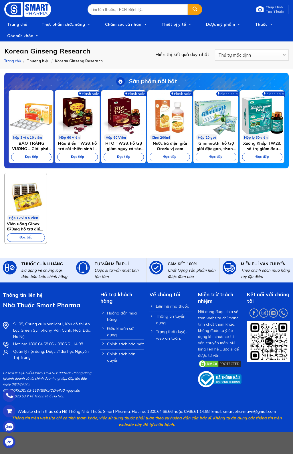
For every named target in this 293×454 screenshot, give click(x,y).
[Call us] (283, 312)
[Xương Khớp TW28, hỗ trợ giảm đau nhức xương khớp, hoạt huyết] (262, 115)
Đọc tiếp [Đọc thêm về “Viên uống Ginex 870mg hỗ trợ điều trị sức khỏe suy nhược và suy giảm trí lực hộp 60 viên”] (26, 237)
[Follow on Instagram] (263, 312)
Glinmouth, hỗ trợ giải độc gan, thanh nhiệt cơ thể (216, 146)
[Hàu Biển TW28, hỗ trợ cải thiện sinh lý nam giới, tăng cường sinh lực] (77, 115)
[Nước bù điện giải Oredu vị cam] (169, 115)
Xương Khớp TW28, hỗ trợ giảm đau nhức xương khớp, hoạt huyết (262, 146)
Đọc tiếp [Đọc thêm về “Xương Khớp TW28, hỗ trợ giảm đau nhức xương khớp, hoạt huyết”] (262, 156)
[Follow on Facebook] (254, 312)
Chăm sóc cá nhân (126, 24)
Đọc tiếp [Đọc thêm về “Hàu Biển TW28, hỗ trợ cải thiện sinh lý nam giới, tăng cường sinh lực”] (77, 156)
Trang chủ (17, 24)
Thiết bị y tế (176, 24)
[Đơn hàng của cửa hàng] (252, 55)
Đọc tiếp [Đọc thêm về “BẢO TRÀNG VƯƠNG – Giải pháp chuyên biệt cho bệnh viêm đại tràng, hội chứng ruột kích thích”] (31, 156)
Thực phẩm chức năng (66, 24)
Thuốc (264, 24)
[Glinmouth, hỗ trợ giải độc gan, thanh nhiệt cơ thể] (215, 115)
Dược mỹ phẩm (223, 24)
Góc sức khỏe (23, 35)
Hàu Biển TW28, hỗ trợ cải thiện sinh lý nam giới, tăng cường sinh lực (77, 146)
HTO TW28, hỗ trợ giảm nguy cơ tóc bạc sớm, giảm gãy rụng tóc (123, 146)
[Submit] (195, 9)
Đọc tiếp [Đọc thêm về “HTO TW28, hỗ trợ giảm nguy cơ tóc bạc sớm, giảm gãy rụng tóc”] (123, 156)
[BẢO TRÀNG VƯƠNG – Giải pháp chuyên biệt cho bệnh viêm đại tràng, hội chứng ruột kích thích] (31, 115)
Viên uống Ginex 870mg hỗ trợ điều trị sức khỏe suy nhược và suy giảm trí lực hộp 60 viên (25, 226)
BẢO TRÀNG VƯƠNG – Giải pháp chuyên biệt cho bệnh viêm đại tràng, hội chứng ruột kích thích (31, 146)
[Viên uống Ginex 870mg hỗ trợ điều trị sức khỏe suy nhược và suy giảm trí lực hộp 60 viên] (26, 197)
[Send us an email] (273, 312)
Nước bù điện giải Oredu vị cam (170, 146)
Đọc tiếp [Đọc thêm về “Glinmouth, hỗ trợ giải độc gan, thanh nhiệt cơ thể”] (216, 156)
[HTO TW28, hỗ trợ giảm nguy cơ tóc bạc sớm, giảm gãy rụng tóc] (123, 115)
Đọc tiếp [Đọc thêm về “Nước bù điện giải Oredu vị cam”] (170, 156)
